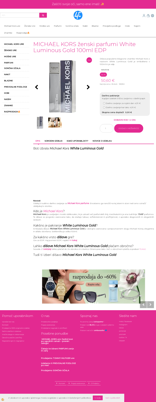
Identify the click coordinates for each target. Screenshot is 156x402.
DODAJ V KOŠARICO (128, 128)
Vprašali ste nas (8, 322)
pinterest (122, 331)
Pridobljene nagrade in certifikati (54, 328)
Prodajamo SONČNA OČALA (55, 370)
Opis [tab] (37, 141)
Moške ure (44, 26)
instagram (123, 325)
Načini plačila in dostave (11, 331)
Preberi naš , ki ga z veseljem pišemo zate (97, 326)
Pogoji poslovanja (48, 325)
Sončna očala (72, 26)
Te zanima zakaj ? (92, 322)
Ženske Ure (29, 26)
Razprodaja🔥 (23, 33)
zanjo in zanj (57, 349)
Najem (137, 26)
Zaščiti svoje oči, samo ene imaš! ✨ (78, 4)
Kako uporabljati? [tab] (77, 141)
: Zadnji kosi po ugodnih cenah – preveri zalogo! (57, 341)
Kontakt (5, 325)
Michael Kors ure (12, 26)
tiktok (121, 328)
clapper (122, 341)
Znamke (8, 33)
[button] (88, 87)
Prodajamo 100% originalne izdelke (16, 328)
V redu (98, 398)
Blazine (95, 26)
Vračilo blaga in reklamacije (13, 334)
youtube (122, 334)
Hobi (127, 26)
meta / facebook (125, 321)
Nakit (85, 26)
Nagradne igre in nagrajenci (13, 341)
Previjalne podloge (112, 26)
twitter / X (123, 337)
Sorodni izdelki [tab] (53, 141)
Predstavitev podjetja (49, 322)
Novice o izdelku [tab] (102, 141)
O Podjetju (95, 383)
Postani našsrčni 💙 (93, 330)
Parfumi (57, 26)
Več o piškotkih (112, 398)
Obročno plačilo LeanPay (12, 338)
